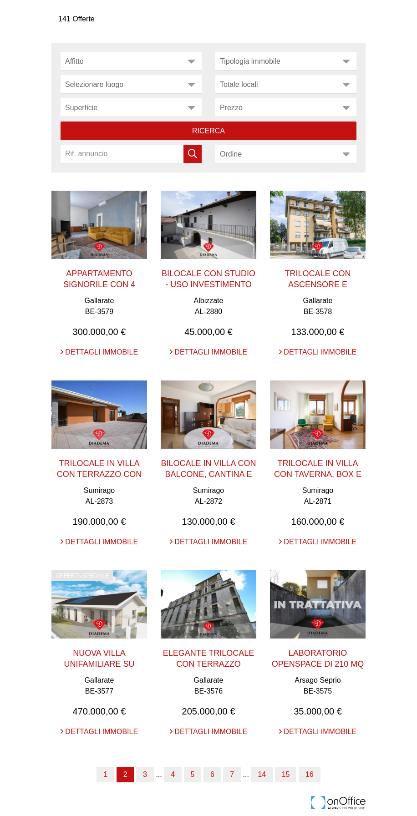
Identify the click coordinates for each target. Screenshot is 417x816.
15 (286, 774)
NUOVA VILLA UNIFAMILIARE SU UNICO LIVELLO (99, 664)
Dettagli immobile (99, 352)
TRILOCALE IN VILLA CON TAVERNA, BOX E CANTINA (317, 474)
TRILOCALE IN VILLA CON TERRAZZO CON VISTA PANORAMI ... (99, 474)
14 (262, 774)
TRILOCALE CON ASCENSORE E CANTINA (318, 284)
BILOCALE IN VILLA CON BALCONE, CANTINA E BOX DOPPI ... (208, 474)
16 (309, 774)
